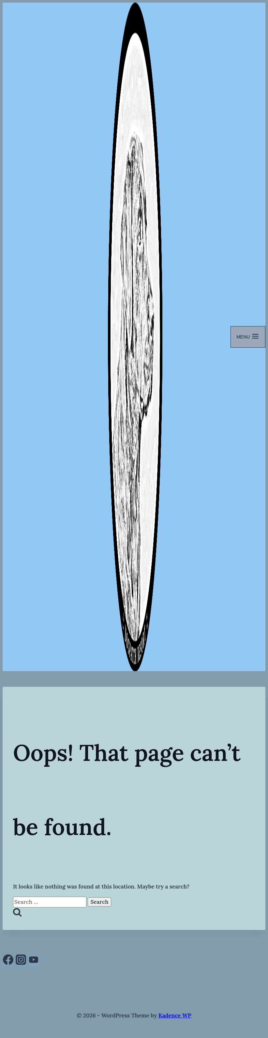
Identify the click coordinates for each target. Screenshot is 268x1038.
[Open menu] (248, 337)
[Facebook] (8, 961)
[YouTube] (33, 961)
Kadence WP (174, 1015)
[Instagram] (20, 961)
